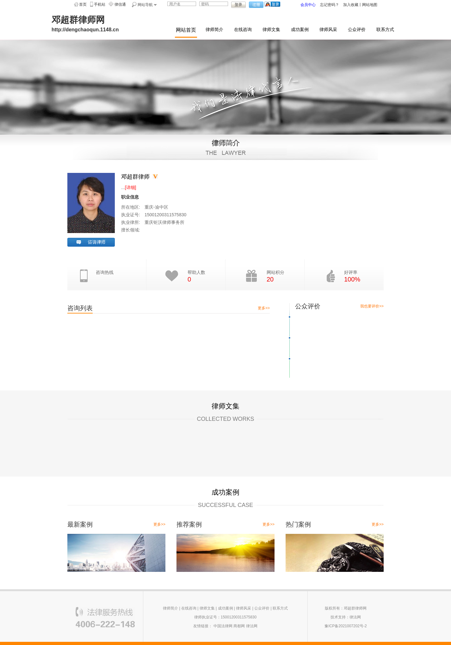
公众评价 (357, 29)
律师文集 (271, 29)
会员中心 (308, 5)
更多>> (264, 308)
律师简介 (214, 29)
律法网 (251, 626)
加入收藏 (350, 5)
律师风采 (328, 29)
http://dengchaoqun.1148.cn (85, 29)
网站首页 (186, 30)
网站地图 (369, 5)
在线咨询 (243, 29)
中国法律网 (222, 626)
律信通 (120, 4)
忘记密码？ (329, 5)
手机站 (99, 4)
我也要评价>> (372, 306)
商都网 (239, 626)
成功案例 (300, 29)
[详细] (130, 187)
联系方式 (385, 29)
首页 (83, 4)
